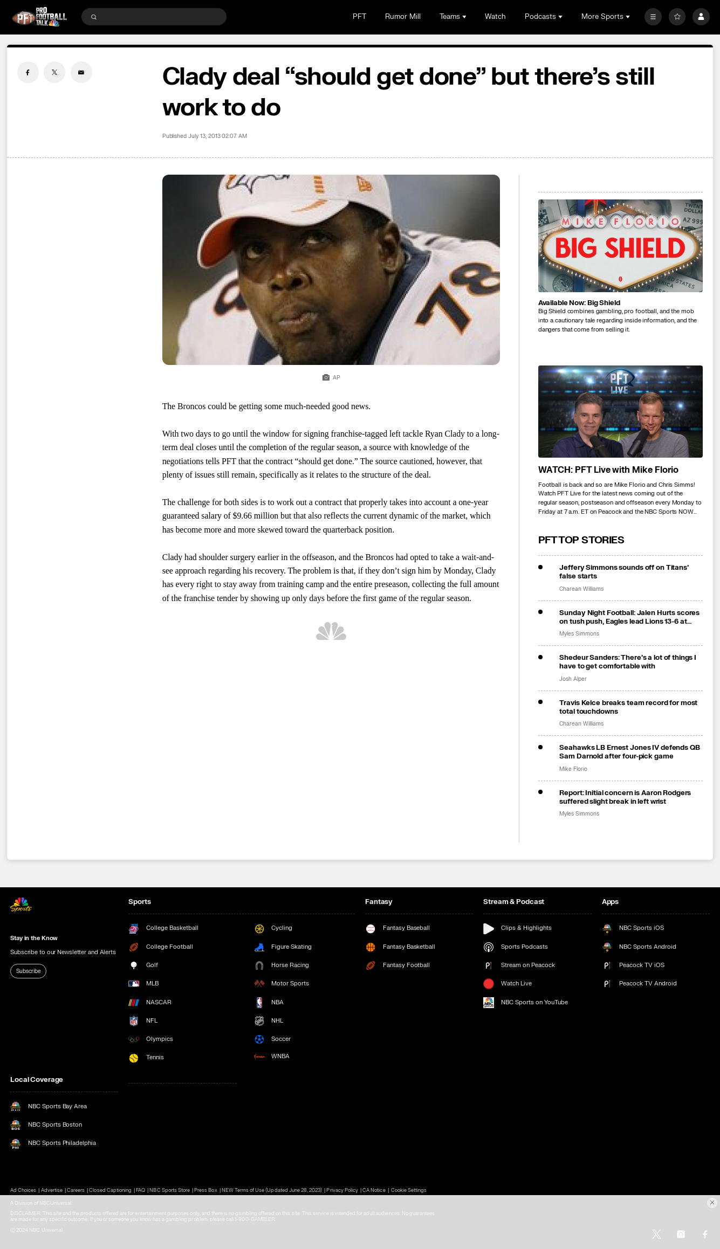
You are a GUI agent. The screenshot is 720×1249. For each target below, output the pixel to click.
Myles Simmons (579, 634)
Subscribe (28, 971)
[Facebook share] (28, 72)
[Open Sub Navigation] (465, 17)
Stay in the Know (34, 938)
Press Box (205, 1190)
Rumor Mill (403, 16)
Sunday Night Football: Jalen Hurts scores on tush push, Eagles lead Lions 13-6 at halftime (629, 617)
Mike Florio (573, 769)
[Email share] (81, 72)
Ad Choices (23, 1190)
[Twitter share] (54, 72)
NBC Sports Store (169, 1190)
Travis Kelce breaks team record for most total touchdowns (628, 707)
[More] (653, 16)
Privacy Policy (342, 1190)
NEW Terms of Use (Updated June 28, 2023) (272, 1190)
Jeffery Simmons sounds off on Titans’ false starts (623, 572)
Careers (76, 1190)
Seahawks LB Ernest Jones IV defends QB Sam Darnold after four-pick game (629, 752)
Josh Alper (573, 679)
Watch (495, 16)
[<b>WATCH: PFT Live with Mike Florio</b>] (620, 411)
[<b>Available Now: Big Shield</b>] (620, 245)
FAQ (140, 1190)
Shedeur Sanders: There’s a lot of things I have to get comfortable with (627, 662)
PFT (359, 16)
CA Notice (373, 1190)
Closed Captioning (110, 1190)
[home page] (39, 16)
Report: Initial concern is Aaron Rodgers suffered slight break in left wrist (625, 797)
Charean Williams (581, 589)
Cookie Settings (409, 1190)
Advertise (52, 1190)
